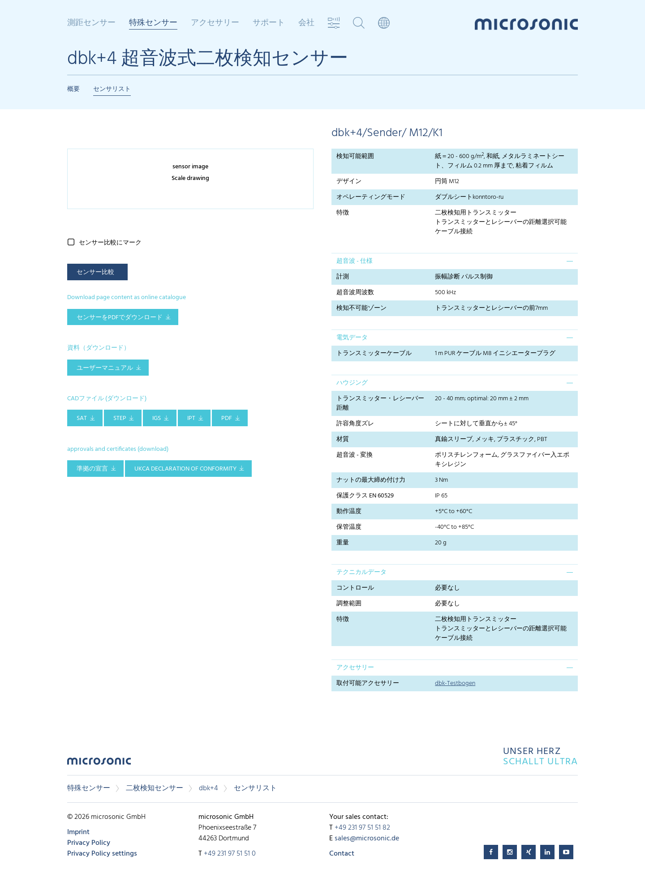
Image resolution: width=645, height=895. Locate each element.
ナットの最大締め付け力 (370, 480)
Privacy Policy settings (102, 854)
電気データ (352, 338)
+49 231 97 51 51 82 (362, 828)
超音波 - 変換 (354, 455)
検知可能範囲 (355, 156)
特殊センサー (153, 24)
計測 (342, 277)
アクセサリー (215, 23)
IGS (156, 418)
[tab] (454, 261)
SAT (82, 418)
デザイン (348, 181)
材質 (342, 439)
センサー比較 (95, 272)
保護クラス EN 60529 (365, 496)
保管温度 (348, 527)
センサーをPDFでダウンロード (120, 318)
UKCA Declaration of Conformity (185, 469)
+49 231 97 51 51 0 (230, 854)
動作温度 (348, 511)
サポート (269, 23)
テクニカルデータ (361, 572)
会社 (306, 23)
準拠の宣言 (92, 469)
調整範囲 (348, 604)
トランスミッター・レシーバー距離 (380, 403)
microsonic (99, 764)
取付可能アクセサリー (367, 683)
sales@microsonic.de (367, 838)
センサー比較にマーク (110, 243)
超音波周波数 (355, 292)
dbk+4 (208, 788)
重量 (342, 543)
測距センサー (91, 23)
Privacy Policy (88, 843)
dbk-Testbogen (455, 683)
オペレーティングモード (370, 197)
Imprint (78, 832)
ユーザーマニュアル (105, 368)
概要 (73, 89)
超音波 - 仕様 (354, 261)
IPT (191, 418)
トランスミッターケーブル (374, 353)
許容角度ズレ (355, 424)
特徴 (342, 213)
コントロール (355, 588)
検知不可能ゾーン (361, 308)
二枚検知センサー (154, 788)
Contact (341, 854)
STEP (119, 418)
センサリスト (112, 89)
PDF (226, 418)
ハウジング (352, 383)
